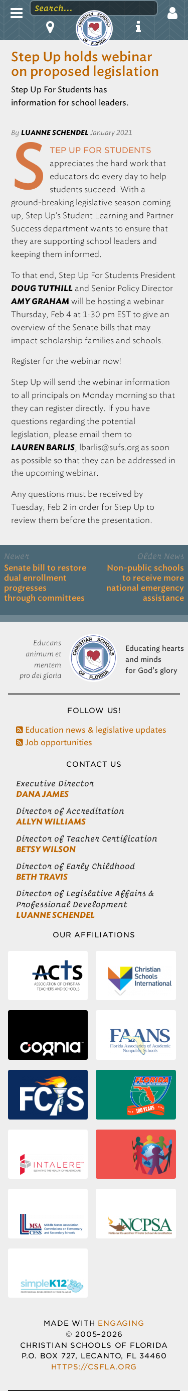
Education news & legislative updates (91, 730)
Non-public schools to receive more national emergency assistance (145, 583)
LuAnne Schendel (55, 915)
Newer (16, 556)
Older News (160, 556)
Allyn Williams (51, 821)
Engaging (121, 1323)
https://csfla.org (94, 1366)
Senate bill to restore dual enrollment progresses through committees (45, 583)
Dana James (42, 794)
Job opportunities (54, 742)
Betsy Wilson (46, 849)
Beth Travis (42, 877)
